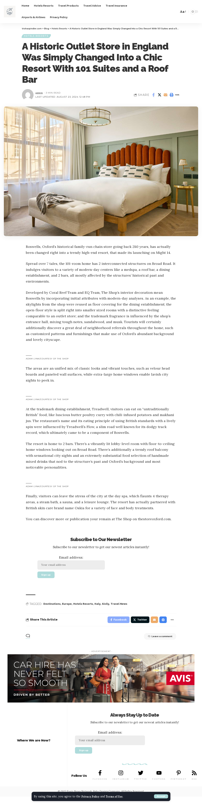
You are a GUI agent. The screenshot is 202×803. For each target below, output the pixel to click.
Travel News (124, 607)
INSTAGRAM (120, 785)
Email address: (74, 564)
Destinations (52, 607)
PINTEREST (178, 785)
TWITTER (140, 785)
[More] (177, 96)
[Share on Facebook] (153, 96)
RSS (194, 785)
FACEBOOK (100, 785)
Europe (68, 607)
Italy (101, 607)
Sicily (110, 607)
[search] (174, 11)
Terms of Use (119, 796)
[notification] (167, 11)
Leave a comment (155, 642)
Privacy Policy (92, 796)
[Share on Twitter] (159, 96)
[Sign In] (158, 11)
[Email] (165, 96)
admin (39, 94)
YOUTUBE (159, 785)
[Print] (171, 96)
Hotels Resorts (38, 36)
